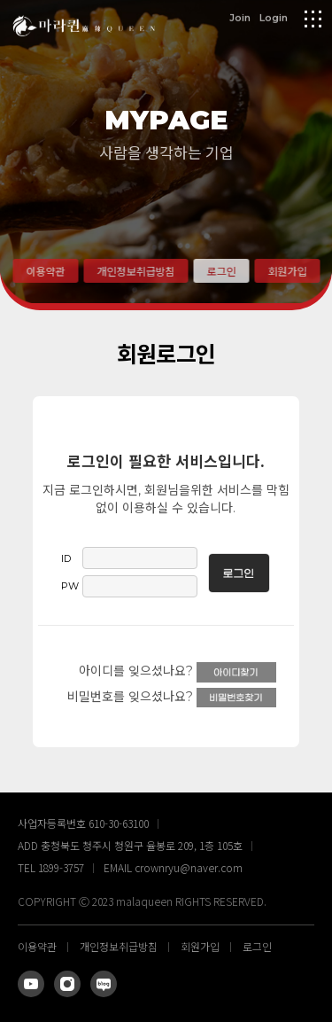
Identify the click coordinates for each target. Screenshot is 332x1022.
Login (273, 17)
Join (240, 17)
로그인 (220, 270)
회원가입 (286, 270)
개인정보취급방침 (135, 270)
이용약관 (45, 270)
